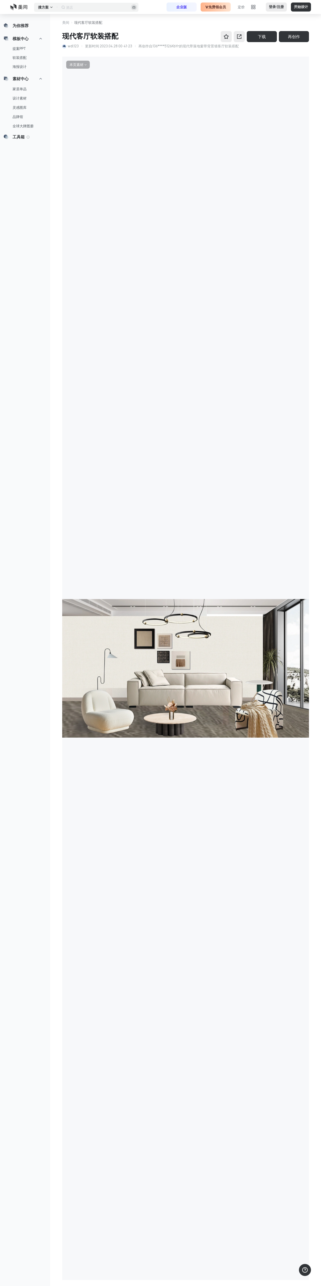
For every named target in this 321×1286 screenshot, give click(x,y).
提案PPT (19, 48)
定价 (241, 7)
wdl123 (73, 46)
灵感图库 (20, 107)
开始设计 (301, 7)
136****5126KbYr (165, 46)
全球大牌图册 (23, 126)
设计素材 (20, 98)
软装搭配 (20, 57)
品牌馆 (18, 116)
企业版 (181, 7)
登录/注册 (276, 7)
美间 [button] (65, 23)
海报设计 (20, 66)
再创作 (294, 36)
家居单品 (20, 88)
